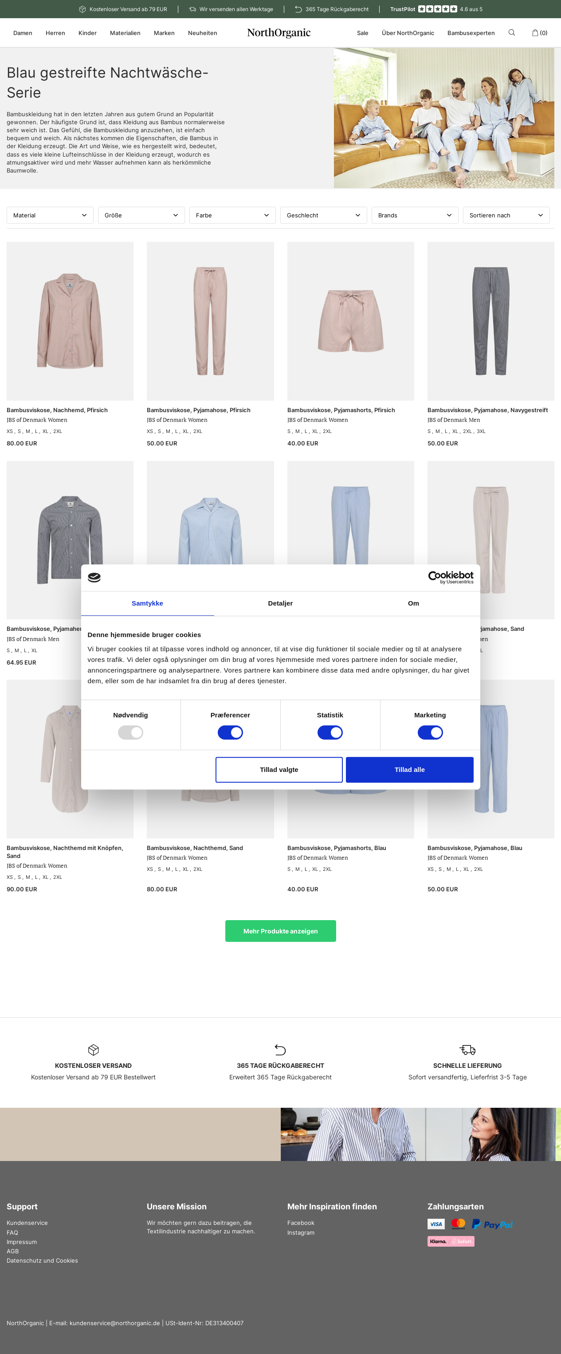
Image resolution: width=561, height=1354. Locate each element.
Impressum (22, 1241)
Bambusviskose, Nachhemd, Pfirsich (57, 409)
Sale (363, 32)
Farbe (233, 215)
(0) (540, 32)
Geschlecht (324, 215)
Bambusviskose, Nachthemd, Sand (195, 847)
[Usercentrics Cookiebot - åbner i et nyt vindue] (435, 577)
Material (50, 215)
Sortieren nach (506, 215)
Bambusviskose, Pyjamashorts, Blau (336, 847)
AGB (13, 1251)
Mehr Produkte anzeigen (280, 931)
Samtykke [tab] (147, 603)
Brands (415, 215)
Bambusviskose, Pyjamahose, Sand (476, 628)
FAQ (12, 1232)
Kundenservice (27, 1222)
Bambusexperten (471, 32)
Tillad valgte (279, 769)
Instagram (300, 1232)
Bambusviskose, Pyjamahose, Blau (475, 847)
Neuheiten (202, 32)
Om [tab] (413, 603)
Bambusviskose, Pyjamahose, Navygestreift (488, 409)
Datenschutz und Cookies (42, 1260)
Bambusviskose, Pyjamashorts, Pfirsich (341, 409)
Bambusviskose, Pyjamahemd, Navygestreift (68, 628)
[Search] (513, 32)
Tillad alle (410, 769)
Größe (141, 215)
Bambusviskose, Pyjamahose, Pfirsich (199, 409)
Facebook (300, 1222)
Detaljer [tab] (280, 603)
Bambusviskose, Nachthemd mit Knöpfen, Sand (65, 851)
